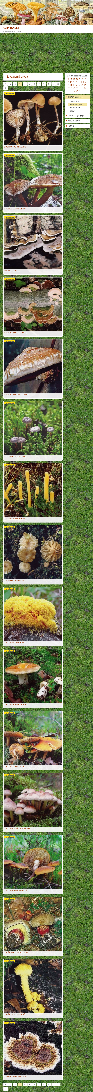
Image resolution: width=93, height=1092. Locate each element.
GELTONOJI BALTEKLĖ (14, 766)
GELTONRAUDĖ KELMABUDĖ (17, 828)
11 (58, 84)
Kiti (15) (72, 111)
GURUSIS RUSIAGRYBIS (15, 1076)
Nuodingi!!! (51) (75, 108)
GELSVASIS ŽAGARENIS (15, 519)
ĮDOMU (71, 126)
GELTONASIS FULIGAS (14, 642)
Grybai (5, 31)
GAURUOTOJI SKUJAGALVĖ (16, 395)
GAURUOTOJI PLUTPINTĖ (15, 333)
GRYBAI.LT (11, 27)
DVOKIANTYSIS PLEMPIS (15, 147)
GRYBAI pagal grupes (76, 116)
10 (54, 84)
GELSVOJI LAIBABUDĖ (14, 581)
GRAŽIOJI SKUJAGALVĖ (14, 1014)
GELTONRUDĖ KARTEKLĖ (15, 890)
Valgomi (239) (74, 101)
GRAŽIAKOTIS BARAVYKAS (16, 952)
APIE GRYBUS (74, 121)
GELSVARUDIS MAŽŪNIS (15, 457)
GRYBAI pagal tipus (75, 97)
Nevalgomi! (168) (76, 104)
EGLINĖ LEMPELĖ (12, 271)
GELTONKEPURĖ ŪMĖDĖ (15, 704)
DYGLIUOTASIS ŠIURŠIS (15, 209)
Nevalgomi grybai (15, 31)
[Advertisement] (46, 53)
